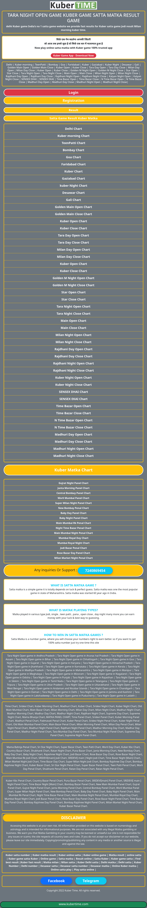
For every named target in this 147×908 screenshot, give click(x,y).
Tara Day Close (117, 67)
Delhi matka (108, 862)
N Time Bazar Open (112, 79)
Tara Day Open (97, 67)
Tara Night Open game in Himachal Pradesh (108, 663)
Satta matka (66, 858)
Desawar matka (100, 866)
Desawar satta (49, 866)
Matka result (116, 855)
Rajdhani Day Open (17, 76)
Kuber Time (71, 890)
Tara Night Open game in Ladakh (116, 695)
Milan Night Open (105, 73)
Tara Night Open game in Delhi (60, 692)
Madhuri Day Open (39, 82)
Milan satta (68, 862)
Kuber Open (63, 67)
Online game (48, 858)
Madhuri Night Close (115, 82)
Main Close (85, 73)
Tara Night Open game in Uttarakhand (87, 684)
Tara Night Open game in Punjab (52, 677)
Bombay (53, 64)
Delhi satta (125, 862)
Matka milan (51, 862)
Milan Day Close (25, 70)
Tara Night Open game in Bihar (34, 659)
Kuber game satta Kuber (23, 858)
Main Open (70, 73)
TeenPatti (40, 64)
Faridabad (74, 64)
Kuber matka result (44, 855)
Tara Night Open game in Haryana (61, 663)
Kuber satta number (18, 855)
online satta (134, 855)
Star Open (132, 70)
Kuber (85, 64)
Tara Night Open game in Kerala (107, 666)
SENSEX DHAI (29, 79)
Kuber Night (112, 64)
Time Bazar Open (66, 79)
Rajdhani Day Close (42, 76)
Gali (136, 64)
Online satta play (61, 869)
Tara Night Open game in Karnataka (66, 666)
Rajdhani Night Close (94, 76)
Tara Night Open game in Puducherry (73, 695)
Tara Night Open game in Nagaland (107, 673)
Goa (63, 64)
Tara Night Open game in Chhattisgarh (76, 659)
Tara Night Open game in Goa (117, 659)
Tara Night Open (30, 73)
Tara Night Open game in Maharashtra (68, 670)
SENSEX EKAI (46, 79)
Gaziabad (97, 64)
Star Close (12, 73)
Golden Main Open (18, 67)
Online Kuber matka (124, 866)
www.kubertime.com (73, 904)
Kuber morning (23, 64)
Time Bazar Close (89, 79)
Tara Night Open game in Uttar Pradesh (40, 684)
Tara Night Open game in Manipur (112, 670)
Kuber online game (95, 855)
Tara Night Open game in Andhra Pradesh (31, 655)
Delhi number (29, 866)
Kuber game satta (122, 858)
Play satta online (84, 869)
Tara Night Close (52, 73)
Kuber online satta (69, 855)
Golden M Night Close (110, 70)
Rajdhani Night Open (67, 76)
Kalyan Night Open (120, 76)
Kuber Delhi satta (87, 862)
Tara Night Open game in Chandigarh (111, 688)
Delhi (9, 64)
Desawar (127, 64)
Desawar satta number (74, 866)
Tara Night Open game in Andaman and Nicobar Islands (56, 688)
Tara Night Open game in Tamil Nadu (43, 681)
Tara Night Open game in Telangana (87, 681)
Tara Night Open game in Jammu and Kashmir (106, 692)
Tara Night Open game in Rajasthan (93, 677)
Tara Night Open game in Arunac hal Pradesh (83, 655)
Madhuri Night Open (88, 82)
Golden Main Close (42, 67)
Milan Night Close (128, 73)
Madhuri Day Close (63, 82)
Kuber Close (79, 67)
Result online (84, 858)
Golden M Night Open (83, 70)
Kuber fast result (31, 862)
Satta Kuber (101, 858)
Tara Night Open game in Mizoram (65, 673)
